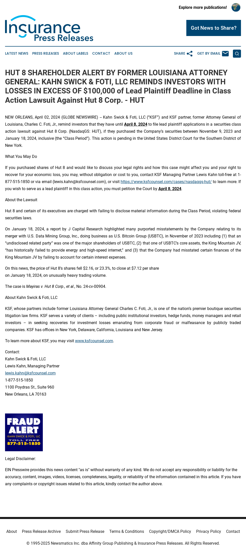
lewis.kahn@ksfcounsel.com (30, 373)
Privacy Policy (208, 531)
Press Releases (45, 53)
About (11, 531)
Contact (101, 53)
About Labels (75, 53)
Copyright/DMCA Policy (170, 531)
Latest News (16, 53)
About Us (123, 53)
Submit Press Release (85, 531)
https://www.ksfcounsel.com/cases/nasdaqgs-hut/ (166, 181)
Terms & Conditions (126, 531)
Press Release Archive (41, 531)
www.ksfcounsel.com (94, 340)
